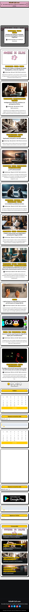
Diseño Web (14, 263)
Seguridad (20, 134)
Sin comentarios (23, 72)
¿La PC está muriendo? (14, 169)
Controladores (17, 200)
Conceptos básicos (12, 30)
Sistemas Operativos (12, 201)
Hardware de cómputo (21, 165)
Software (14, 32)
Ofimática (19, 30)
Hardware (14, 165)
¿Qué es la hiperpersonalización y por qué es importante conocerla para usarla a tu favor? (14, 268)
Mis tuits (3, 518)
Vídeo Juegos (14, 100)
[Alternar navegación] (1, 4)
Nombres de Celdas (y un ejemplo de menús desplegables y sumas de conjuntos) (14, 36)
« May (3, 411)
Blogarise (17, 610)
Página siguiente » (14, 386)
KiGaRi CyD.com (14, 3)
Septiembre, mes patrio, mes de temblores (14, 138)
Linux (22, 200)
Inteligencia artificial (8, 98)
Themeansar (23, 610)
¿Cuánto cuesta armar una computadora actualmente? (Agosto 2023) (14, 234)
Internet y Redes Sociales (12, 134)
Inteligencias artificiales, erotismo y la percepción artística (14, 103)
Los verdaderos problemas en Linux (14, 204)
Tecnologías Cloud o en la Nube (19, 98)
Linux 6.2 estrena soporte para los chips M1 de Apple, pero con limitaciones (14, 334)
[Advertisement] (9, 466)
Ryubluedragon (10, 39)
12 (17, 384)
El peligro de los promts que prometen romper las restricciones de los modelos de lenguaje (14, 368)
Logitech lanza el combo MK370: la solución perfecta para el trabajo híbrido (14, 302)
